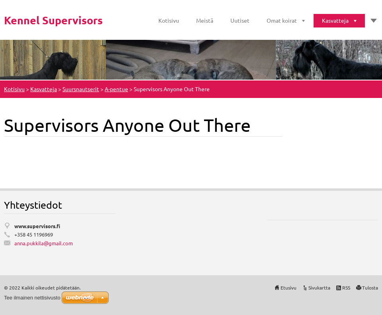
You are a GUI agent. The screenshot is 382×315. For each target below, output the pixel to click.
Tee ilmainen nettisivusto (32, 298)
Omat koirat (282, 20)
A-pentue (116, 88)
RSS (346, 287)
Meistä (204, 20)
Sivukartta (319, 287)
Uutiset (239, 20)
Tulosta (370, 287)
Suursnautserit (80, 88)
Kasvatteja (335, 20)
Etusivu (288, 287)
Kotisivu (168, 20)
